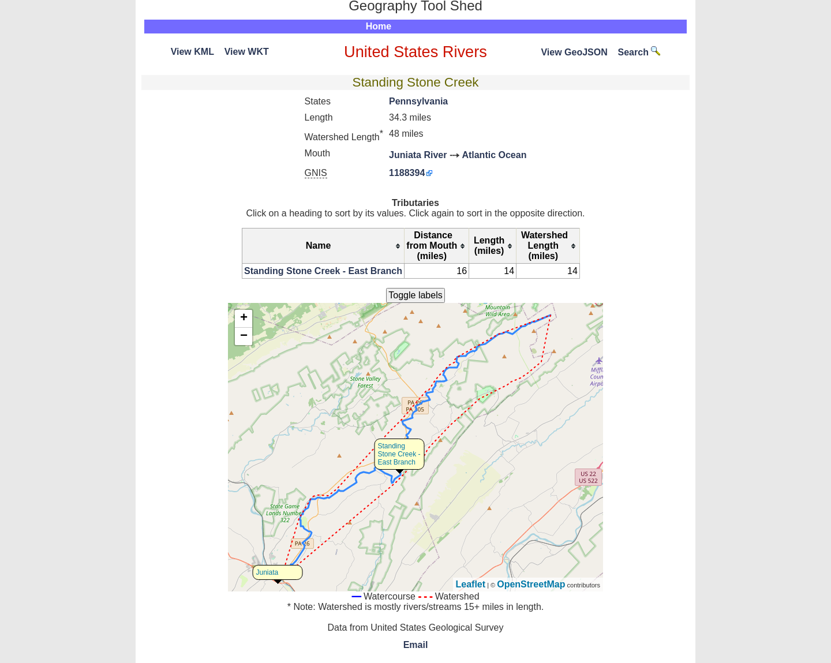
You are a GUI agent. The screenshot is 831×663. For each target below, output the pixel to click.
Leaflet (471, 584)
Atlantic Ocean (494, 155)
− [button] (244, 336)
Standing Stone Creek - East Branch (323, 271)
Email (415, 645)
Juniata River (418, 155)
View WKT (246, 52)
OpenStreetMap (531, 584)
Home (378, 26)
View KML (192, 52)
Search (639, 52)
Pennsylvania (418, 101)
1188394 (407, 173)
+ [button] (244, 318)
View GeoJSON (574, 52)
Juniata (267, 572)
